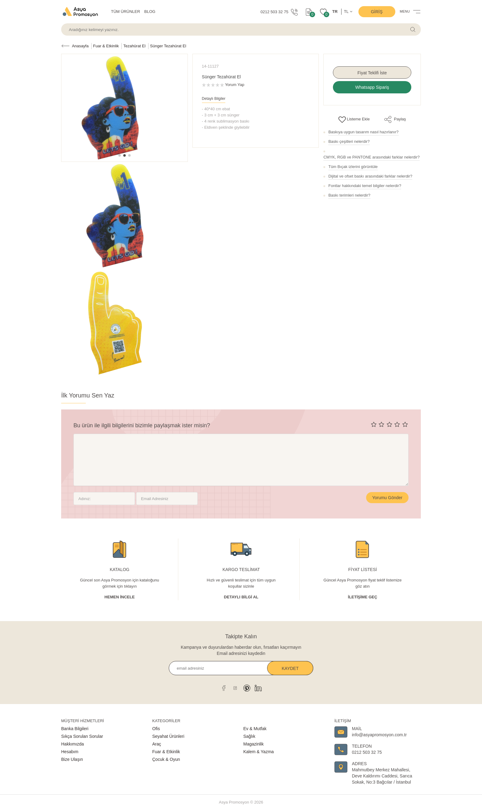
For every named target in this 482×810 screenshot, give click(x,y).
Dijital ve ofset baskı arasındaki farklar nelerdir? (370, 176)
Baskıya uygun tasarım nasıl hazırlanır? (363, 132)
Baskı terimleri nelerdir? (349, 195)
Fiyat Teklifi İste (372, 72)
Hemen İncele (120, 597)
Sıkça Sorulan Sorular (82, 736)
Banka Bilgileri (75, 728)
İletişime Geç (362, 597)
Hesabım (69, 751)
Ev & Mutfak (255, 728)
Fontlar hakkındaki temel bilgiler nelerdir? (364, 185)
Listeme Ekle (354, 119)
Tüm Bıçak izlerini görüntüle (352, 166)
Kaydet (290, 668)
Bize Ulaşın (72, 759)
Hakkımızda (72, 744)
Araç (156, 744)
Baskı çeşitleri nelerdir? (348, 141)
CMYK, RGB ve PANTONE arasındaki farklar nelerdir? (371, 157)
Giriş (376, 11)
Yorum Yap (234, 84)
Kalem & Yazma (258, 751)
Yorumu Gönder (387, 497)
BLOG (149, 11)
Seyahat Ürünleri (168, 736)
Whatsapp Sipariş (372, 87)
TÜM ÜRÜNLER (125, 11)
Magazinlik (253, 744)
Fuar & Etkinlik (166, 751)
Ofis (156, 728)
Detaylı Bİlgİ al (241, 597)
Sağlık (249, 736)
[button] (119, 155)
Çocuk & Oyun (166, 759)
